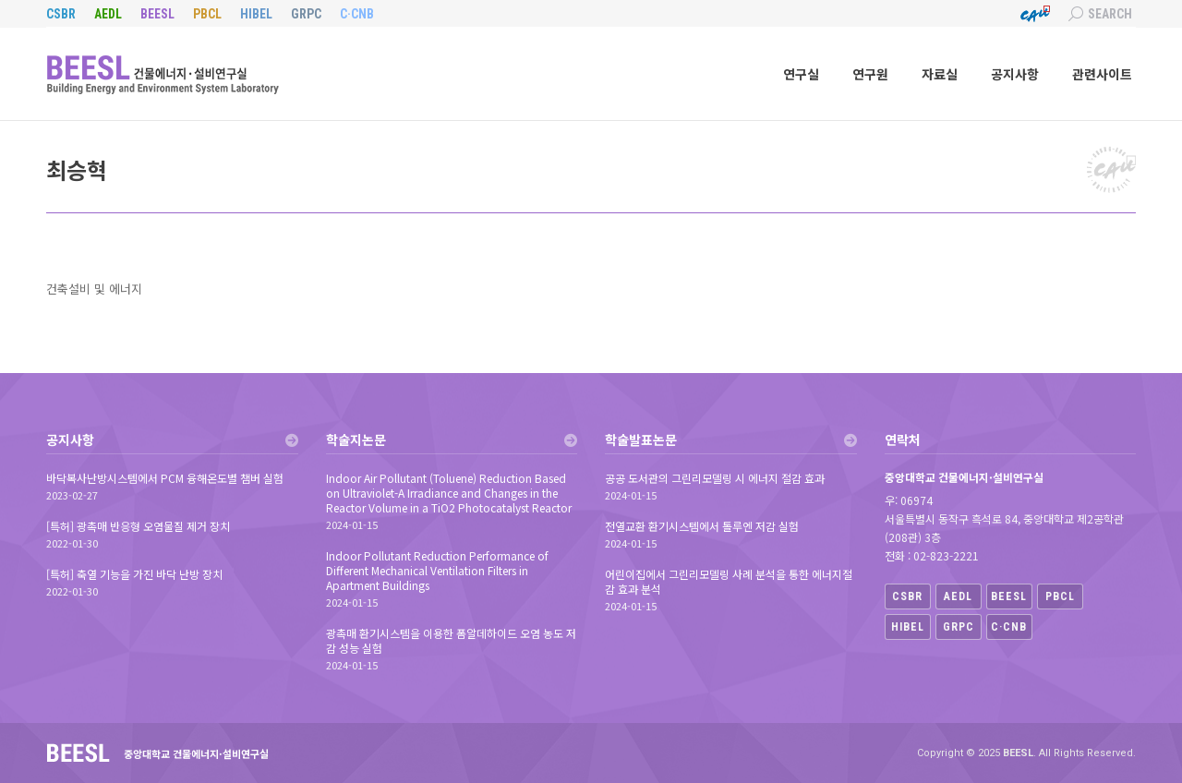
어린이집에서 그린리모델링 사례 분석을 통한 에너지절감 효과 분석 (728, 581)
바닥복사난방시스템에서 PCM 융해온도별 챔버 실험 (164, 478)
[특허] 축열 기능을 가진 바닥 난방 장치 (134, 574)
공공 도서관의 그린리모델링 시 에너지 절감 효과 (715, 478)
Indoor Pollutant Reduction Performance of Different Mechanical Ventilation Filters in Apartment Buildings (437, 570)
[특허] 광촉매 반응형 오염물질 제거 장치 (138, 526)
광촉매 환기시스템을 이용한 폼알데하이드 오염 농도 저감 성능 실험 (451, 641)
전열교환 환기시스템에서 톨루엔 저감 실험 (702, 526)
